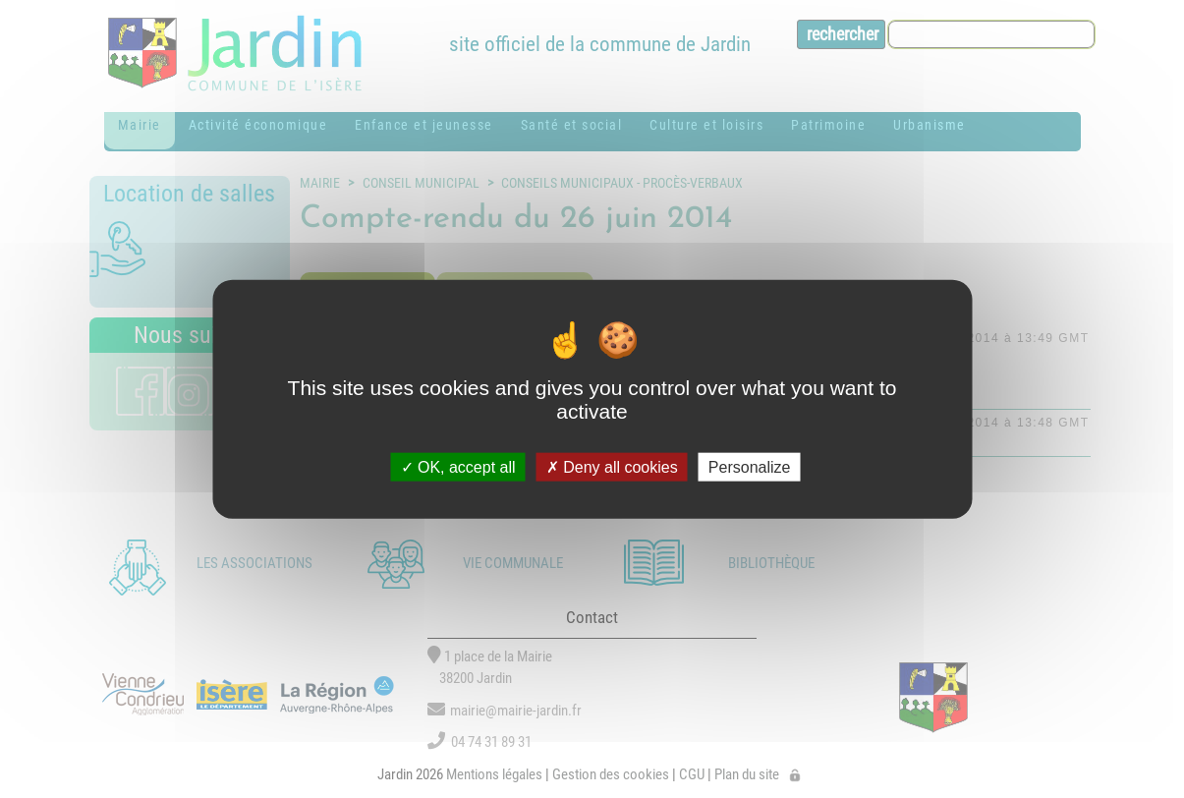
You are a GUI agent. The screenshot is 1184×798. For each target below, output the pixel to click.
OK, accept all (458, 466)
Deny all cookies (612, 466)
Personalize (749, 466)
